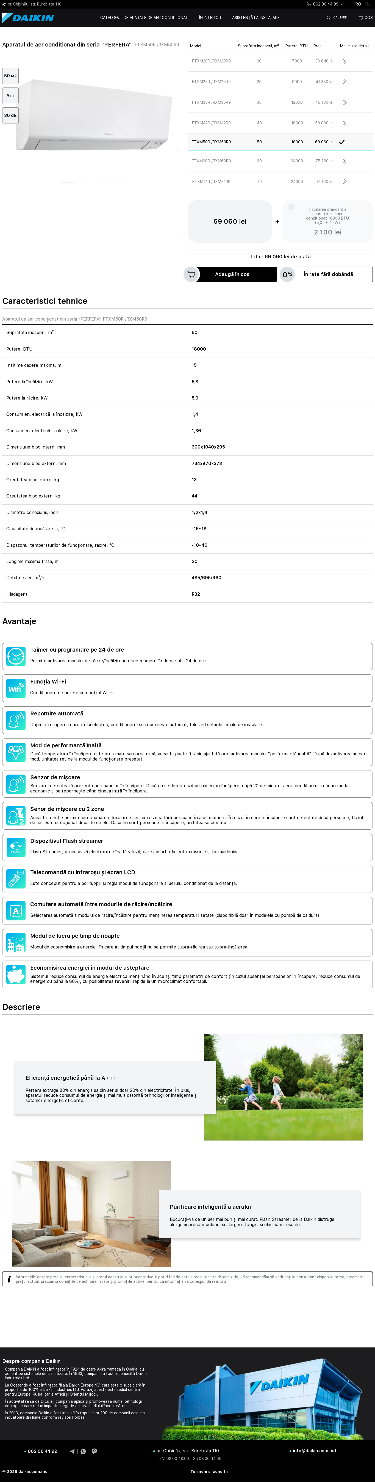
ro (358, 4)
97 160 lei (324, 181)
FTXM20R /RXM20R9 (211, 61)
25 (259, 82)
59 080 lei (324, 123)
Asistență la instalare (254, 17)
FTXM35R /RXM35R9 (211, 102)
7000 (297, 61)
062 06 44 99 (322, 4)
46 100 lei (324, 102)
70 (259, 181)
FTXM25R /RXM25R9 (211, 82)
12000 (297, 102)
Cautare (338, 17)
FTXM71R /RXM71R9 (211, 181)
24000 (297, 161)
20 (259, 61)
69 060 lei (324, 142)
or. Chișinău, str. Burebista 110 (32, 4)
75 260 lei (324, 161)
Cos (365, 17)
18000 (297, 123)
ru (368, 4)
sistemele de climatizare (45, 1373)
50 (259, 142)
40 (259, 123)
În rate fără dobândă (318, 274)
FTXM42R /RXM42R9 (211, 123)
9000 (297, 82)
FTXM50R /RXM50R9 (211, 142)
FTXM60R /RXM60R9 (211, 161)
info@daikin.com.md (314, 1450)
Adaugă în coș (218, 274)
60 (259, 161)
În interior (208, 17)
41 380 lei (324, 82)
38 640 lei (324, 61)
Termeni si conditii (209, 1471)
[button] (68, 182)
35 (259, 102)
